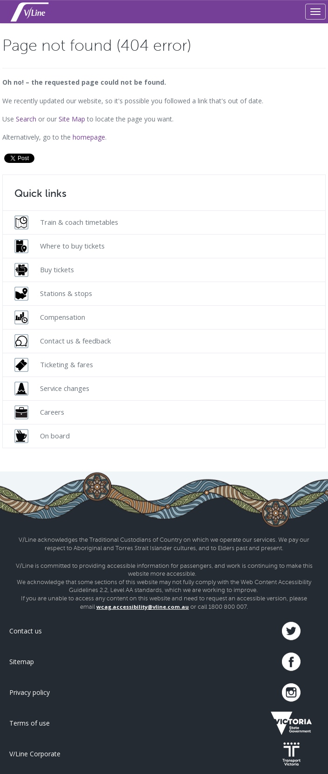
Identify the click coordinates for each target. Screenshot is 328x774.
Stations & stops (53, 294)
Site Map (72, 118)
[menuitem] (164, 222)
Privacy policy (29, 692)
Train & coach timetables (66, 222)
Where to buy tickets (59, 246)
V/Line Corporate (34, 753)
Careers (39, 412)
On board (42, 436)
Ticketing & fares (53, 365)
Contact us (25, 630)
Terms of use (29, 723)
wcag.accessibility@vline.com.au (142, 606)
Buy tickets (44, 270)
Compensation (49, 317)
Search (26, 118)
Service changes (51, 389)
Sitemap (21, 661)
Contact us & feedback (62, 341)
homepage (89, 137)
